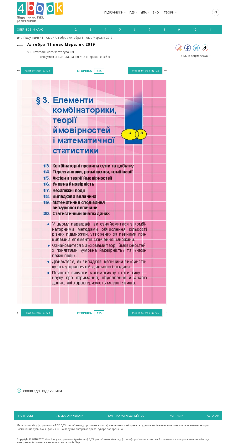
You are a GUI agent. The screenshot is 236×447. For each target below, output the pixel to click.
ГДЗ (132, 12)
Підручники (113, 12)
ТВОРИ (169, 12)
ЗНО (156, 12)
